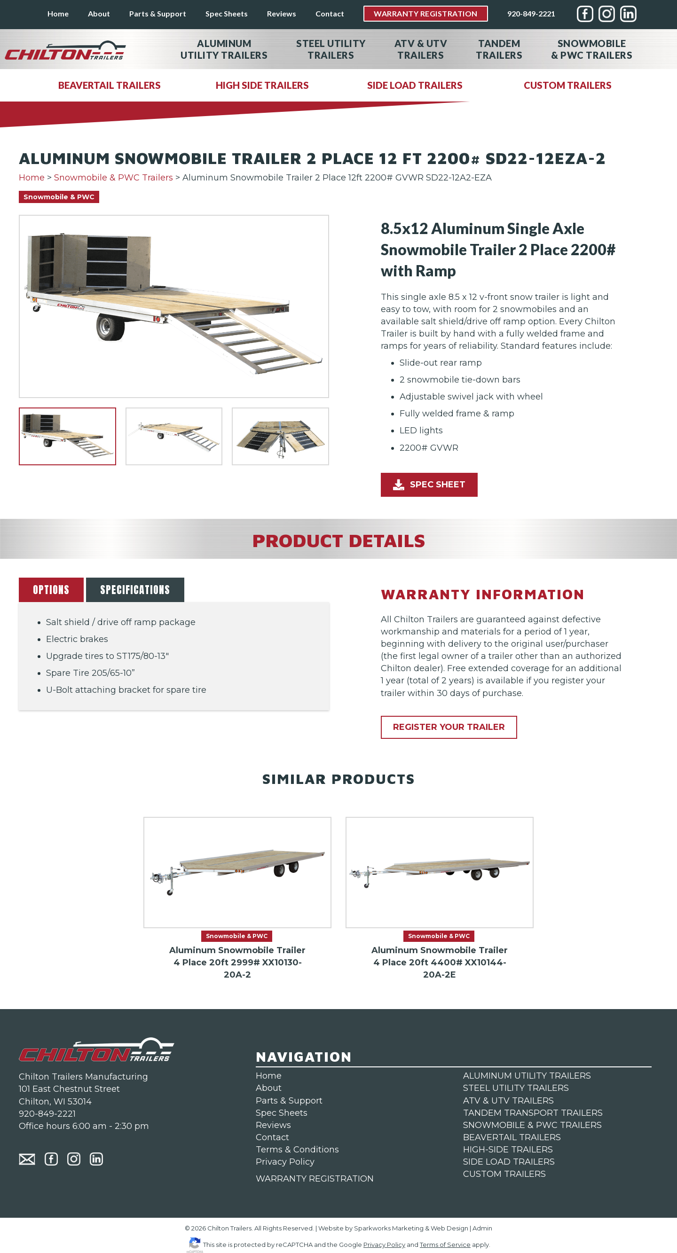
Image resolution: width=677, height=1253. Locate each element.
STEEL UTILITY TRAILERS (516, 1088)
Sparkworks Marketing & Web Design (411, 1228)
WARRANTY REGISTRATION (315, 1179)
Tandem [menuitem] (499, 49)
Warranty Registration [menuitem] (426, 13)
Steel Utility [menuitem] (331, 49)
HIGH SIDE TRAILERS (262, 85)
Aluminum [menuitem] (224, 49)
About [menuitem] (99, 13)
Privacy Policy (285, 1162)
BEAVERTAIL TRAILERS (109, 85)
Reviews (273, 1125)
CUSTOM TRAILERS (568, 85)
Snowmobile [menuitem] (591, 49)
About (269, 1088)
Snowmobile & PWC (59, 197)
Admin (482, 1228)
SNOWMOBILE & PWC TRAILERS (532, 1125)
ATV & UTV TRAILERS (508, 1101)
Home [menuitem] (58, 13)
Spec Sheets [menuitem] (226, 13)
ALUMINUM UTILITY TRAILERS (527, 1076)
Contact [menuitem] (329, 13)
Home (32, 177)
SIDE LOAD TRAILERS (415, 85)
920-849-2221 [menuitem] (531, 13)
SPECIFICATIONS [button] (135, 589)
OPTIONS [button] (51, 589)
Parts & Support (289, 1101)
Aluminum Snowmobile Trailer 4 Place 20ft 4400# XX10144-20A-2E (439, 962)
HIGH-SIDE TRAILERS (508, 1149)
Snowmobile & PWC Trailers (113, 177)
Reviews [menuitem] (281, 13)
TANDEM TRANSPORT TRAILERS (533, 1113)
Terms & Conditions (297, 1149)
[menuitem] (585, 14)
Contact (272, 1137)
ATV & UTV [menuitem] (421, 49)
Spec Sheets (281, 1113)
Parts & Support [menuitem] (157, 13)
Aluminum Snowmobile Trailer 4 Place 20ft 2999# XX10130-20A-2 (237, 962)
